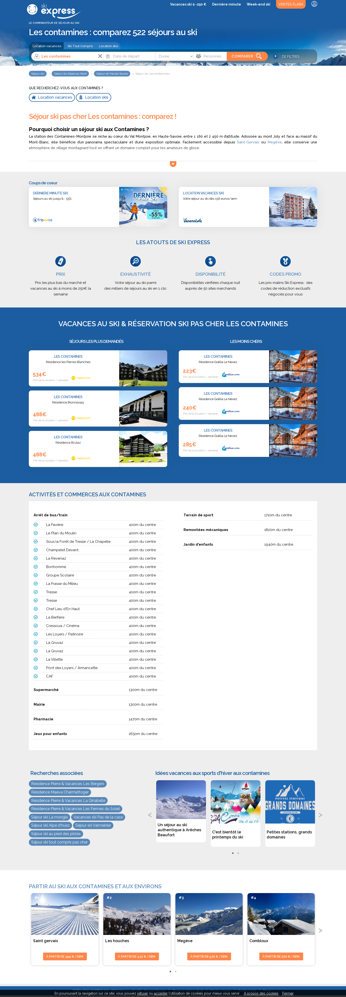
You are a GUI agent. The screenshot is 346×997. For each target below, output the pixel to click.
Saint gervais (45, 941)
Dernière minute (226, 4)
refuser (142, 993)
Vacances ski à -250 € (188, 4)
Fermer (288, 993)
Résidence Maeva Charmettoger (60, 792)
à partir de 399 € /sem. (65, 956)
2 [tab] (238, 853)
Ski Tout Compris (80, 46)
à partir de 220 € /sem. (281, 956)
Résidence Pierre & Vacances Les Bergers (67, 783)
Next (320, 814)
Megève (274, 142)
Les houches (117, 941)
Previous (150, 814)
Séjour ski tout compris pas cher (59, 842)
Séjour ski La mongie (49, 817)
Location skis (108, 46)
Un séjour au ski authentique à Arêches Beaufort (179, 830)
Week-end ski (258, 4)
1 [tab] (232, 853)
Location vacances (47, 46)
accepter (161, 993)
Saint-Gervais (248, 142)
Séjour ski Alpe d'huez (50, 825)
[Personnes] (210, 56)
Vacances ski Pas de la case (98, 817)
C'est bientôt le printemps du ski (227, 834)
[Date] (129, 56)
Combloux (258, 941)
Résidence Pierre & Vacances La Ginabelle (68, 800)
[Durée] (174, 56)
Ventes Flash (290, 4)
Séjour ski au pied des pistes (56, 833)
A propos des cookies (261, 993)
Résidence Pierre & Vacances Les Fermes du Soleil (75, 808)
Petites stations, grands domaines (289, 834)
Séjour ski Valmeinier (93, 825)
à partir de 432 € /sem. (137, 956)
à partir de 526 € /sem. (209, 956)
